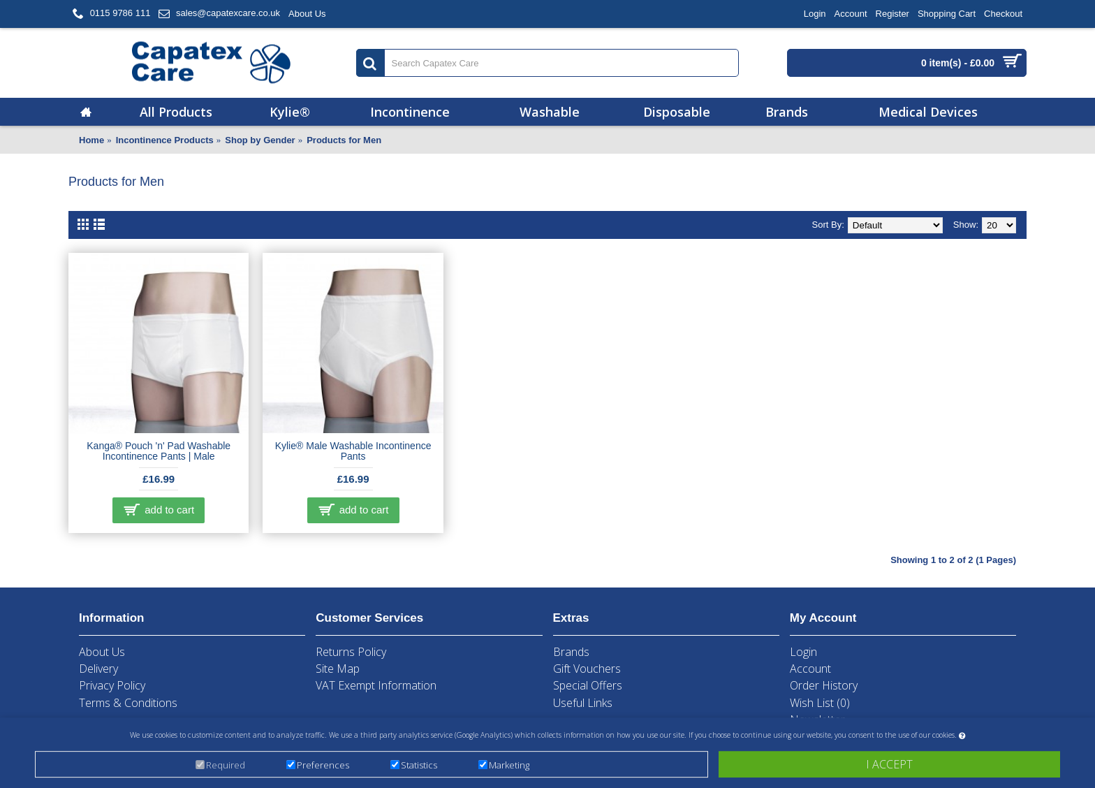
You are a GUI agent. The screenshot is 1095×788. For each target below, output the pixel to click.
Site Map (338, 668)
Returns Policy (351, 651)
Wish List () (820, 702)
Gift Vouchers (587, 668)
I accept (889, 765)
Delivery (98, 668)
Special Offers (587, 685)
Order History (824, 685)
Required (225, 766)
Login (803, 651)
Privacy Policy (112, 685)
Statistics (419, 766)
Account (810, 668)
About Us (102, 651)
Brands (571, 651)
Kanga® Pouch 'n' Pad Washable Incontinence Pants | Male (158, 451)
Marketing (509, 766)
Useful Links (582, 702)
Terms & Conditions (128, 702)
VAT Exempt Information (376, 685)
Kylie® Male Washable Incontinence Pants (353, 451)
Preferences (323, 766)
